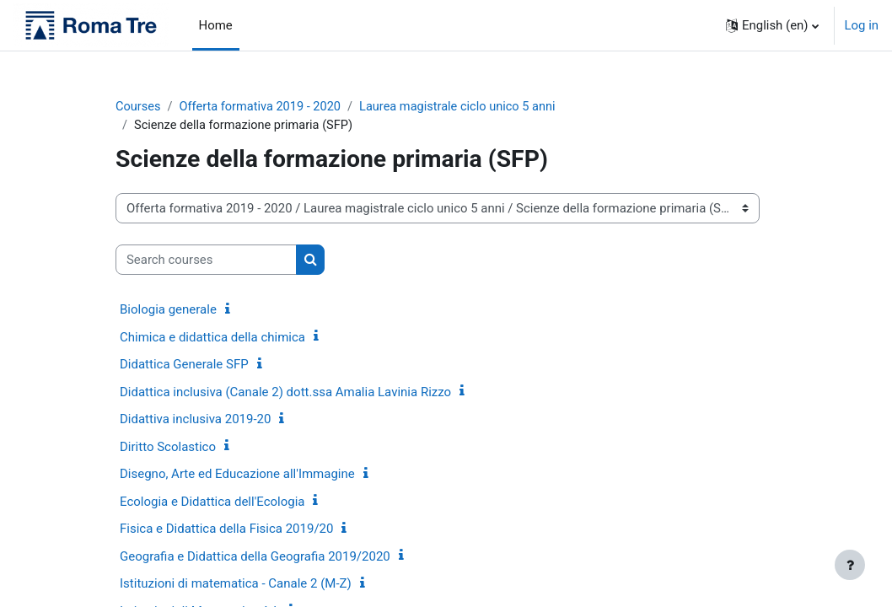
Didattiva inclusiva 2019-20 (195, 420)
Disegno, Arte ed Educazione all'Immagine (237, 475)
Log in (862, 25)
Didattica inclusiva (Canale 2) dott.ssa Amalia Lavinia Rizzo (285, 392)
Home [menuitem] (216, 25)
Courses (139, 107)
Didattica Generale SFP (184, 365)
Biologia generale (168, 311)
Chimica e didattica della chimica (212, 338)
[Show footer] (850, 565)
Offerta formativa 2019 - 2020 (263, 107)
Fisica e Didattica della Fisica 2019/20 (226, 530)
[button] (772, 25)
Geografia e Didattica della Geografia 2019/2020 (255, 557)
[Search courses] (206, 260)
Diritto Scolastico (168, 447)
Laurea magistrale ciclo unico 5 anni (465, 107)
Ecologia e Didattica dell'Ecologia (212, 502)
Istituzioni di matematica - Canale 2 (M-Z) (236, 585)
